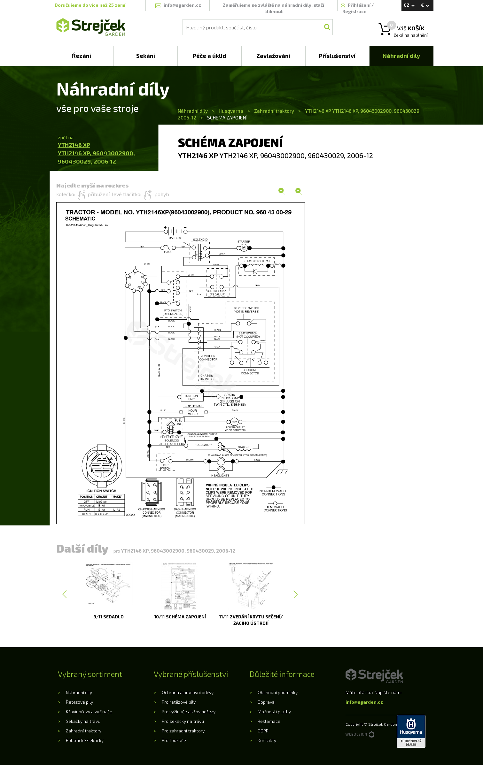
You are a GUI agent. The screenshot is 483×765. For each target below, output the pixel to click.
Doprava (266, 702)
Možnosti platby (274, 711)
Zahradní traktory (274, 111)
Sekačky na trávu (83, 721)
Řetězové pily (79, 702)
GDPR (263, 730)
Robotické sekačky (85, 740)
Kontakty (267, 740)
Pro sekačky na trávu (183, 721)
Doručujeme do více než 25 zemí (90, 5)
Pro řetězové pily (179, 702)
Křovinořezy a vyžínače (89, 711)
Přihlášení (359, 5)
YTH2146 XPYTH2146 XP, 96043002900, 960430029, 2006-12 (96, 152)
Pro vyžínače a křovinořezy (188, 711)
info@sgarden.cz (364, 702)
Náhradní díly (193, 111)
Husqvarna (231, 111)
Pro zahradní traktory (183, 730)
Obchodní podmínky (278, 692)
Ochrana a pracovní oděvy (188, 692)
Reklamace (269, 721)
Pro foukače (174, 740)
